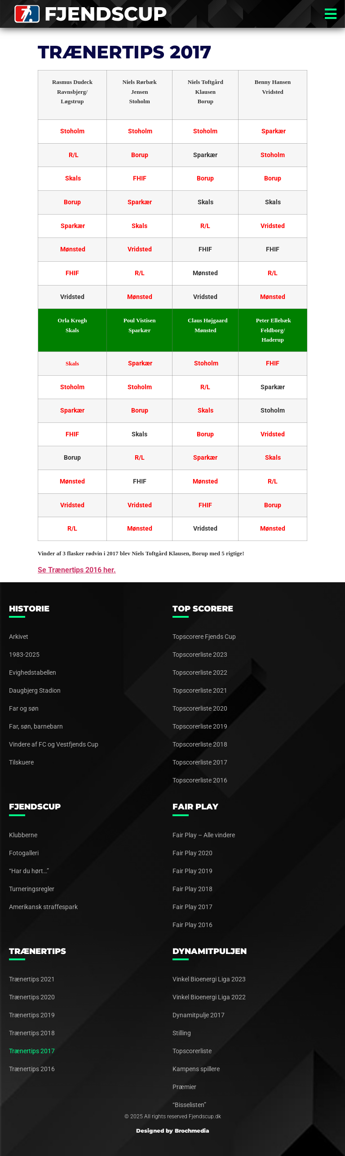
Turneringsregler (31, 888)
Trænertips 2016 (32, 1068)
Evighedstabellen (32, 672)
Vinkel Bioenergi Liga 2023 (209, 979)
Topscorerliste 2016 (199, 780)
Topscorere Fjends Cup (204, 636)
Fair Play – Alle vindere (203, 835)
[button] (330, 14)
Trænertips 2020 (32, 997)
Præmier (184, 1086)
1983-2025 (24, 654)
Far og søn (24, 708)
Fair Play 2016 (192, 924)
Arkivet (18, 636)
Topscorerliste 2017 (199, 762)
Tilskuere (21, 762)
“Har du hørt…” (29, 871)
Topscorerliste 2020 (199, 708)
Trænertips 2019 (32, 1015)
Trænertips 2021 (32, 979)
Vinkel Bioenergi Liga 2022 (209, 997)
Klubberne (23, 835)
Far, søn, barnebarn (36, 726)
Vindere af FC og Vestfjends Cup (53, 744)
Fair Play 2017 (192, 906)
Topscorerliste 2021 (199, 690)
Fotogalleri (24, 853)
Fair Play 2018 (192, 888)
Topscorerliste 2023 (199, 654)
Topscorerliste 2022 (199, 672)
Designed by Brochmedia (172, 1130)
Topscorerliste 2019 (199, 726)
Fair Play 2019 (192, 871)
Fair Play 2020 (192, 853)
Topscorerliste (192, 1051)
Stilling (181, 1033)
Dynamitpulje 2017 (198, 1015)
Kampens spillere (196, 1068)
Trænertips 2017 (32, 1051)
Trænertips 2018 (32, 1033)
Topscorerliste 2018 (199, 744)
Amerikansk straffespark (43, 906)
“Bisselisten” (189, 1104)
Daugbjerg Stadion (35, 690)
